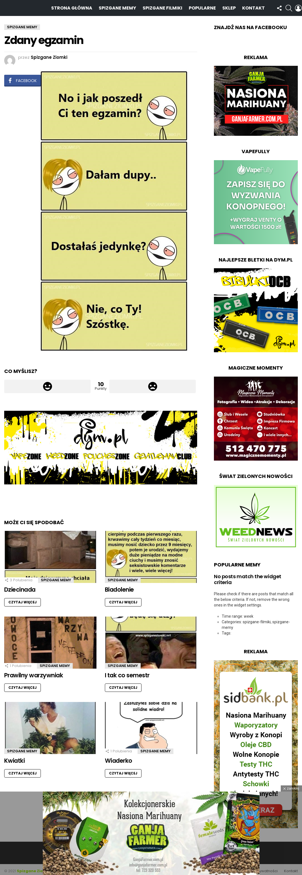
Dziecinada (20, 586)
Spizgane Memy (117, 6)
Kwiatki (14, 757)
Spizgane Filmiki (162, 6)
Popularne (202, 6)
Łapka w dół (152, 383)
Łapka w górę (47, 383)
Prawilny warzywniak (33, 672)
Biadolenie (119, 586)
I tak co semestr (127, 672)
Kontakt (253, 6)
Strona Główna (71, 6)
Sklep (229, 6)
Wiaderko (118, 757)
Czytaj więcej (22, 599)
